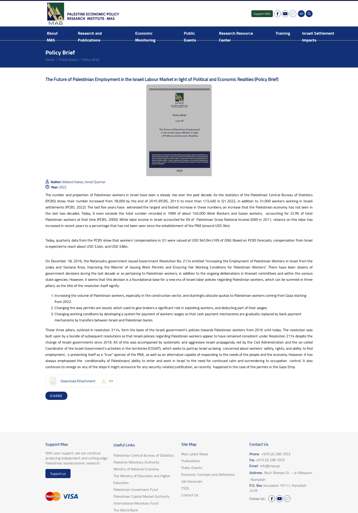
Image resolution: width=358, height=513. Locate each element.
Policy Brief (90, 59)
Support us (58, 473)
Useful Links (124, 445)
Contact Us (189, 495)
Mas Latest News (194, 454)
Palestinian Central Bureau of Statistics (143, 455)
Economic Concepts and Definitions (208, 474)
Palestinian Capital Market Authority (141, 496)
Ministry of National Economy (136, 469)
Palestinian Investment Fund (135, 489)
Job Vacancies (191, 481)
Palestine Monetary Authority (136, 462)
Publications (68, 59)
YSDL (185, 488)
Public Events (190, 36)
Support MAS (262, 13)
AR (301, 14)
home (50, 59)
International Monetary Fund (135, 503)
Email (264, 465)
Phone (269, 454)
